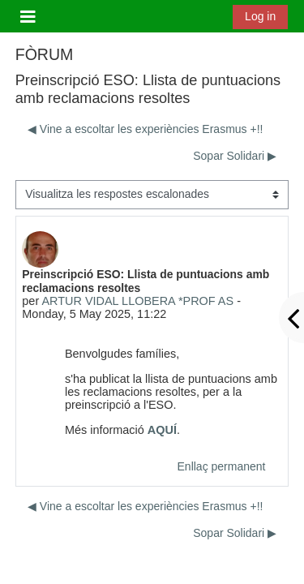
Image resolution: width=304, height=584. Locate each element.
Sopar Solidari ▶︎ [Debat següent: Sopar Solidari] (234, 155)
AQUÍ (162, 429)
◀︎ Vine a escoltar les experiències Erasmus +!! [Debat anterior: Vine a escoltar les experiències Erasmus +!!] (145, 128)
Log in (260, 16)
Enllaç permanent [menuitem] (222, 466)
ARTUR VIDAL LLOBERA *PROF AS (137, 300)
